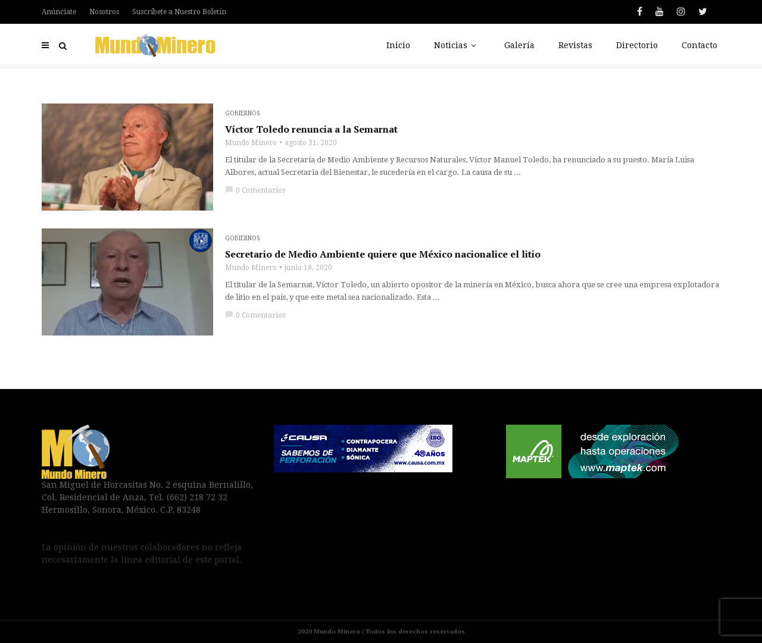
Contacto (699, 45)
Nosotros (104, 12)
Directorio (637, 45)
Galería (519, 45)
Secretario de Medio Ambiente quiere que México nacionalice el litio (383, 254)
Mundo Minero (251, 143)
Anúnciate (59, 12)
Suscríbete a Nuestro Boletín (179, 12)
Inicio (398, 45)
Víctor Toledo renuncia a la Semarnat (311, 129)
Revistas (575, 45)
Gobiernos (242, 113)
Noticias (457, 45)
